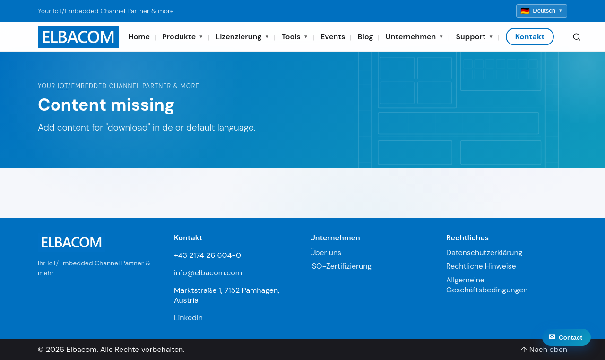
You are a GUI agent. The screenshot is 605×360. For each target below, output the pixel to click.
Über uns (325, 252)
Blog (365, 37)
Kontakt (530, 37)
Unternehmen (415, 37)
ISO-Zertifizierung (341, 266)
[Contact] (566, 351)
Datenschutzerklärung (484, 252)
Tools (295, 37)
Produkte (182, 37)
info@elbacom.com (208, 273)
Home (139, 37)
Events (333, 37)
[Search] (576, 36)
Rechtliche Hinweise (481, 266)
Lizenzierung (242, 37)
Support (474, 37)
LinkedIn (188, 318)
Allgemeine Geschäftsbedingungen (486, 285)
